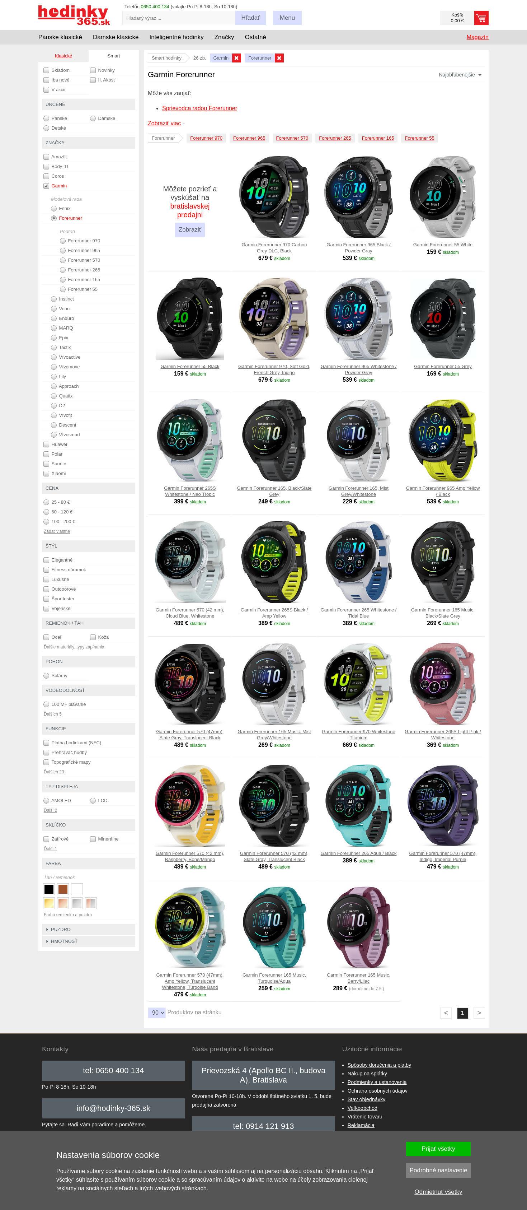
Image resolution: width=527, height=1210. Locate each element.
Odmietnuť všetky (438, 1191)
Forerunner (66, 218)
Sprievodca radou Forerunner (199, 108)
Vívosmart (65, 435)
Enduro (62, 318)
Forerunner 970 (206, 138)
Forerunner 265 (335, 138)
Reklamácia (361, 1125)
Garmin (55, 186)
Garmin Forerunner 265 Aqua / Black (359, 853)
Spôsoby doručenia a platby (379, 1065)
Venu (60, 309)
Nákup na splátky (367, 1073)
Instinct (62, 299)
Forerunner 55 (419, 138)
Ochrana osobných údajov (378, 1091)
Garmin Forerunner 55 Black (189, 366)
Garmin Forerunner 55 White (442, 244)
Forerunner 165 (378, 138)
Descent (63, 425)
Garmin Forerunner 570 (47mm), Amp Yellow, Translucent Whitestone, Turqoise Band (190, 981)
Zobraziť (190, 229)
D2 (58, 406)
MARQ (62, 328)
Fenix (60, 208)
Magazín (478, 37)
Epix (59, 338)
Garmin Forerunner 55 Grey (442, 366)
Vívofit (61, 415)
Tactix (61, 347)
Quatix (61, 396)
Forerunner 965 (249, 138)
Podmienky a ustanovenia (377, 1082)
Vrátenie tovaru (365, 1117)
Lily (58, 377)
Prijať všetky (438, 1148)
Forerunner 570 (292, 138)
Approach (65, 386)
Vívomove (65, 367)
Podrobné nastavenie (438, 1170)
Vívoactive (66, 357)
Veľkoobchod (362, 1108)
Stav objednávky (367, 1099)
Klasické (63, 56)
